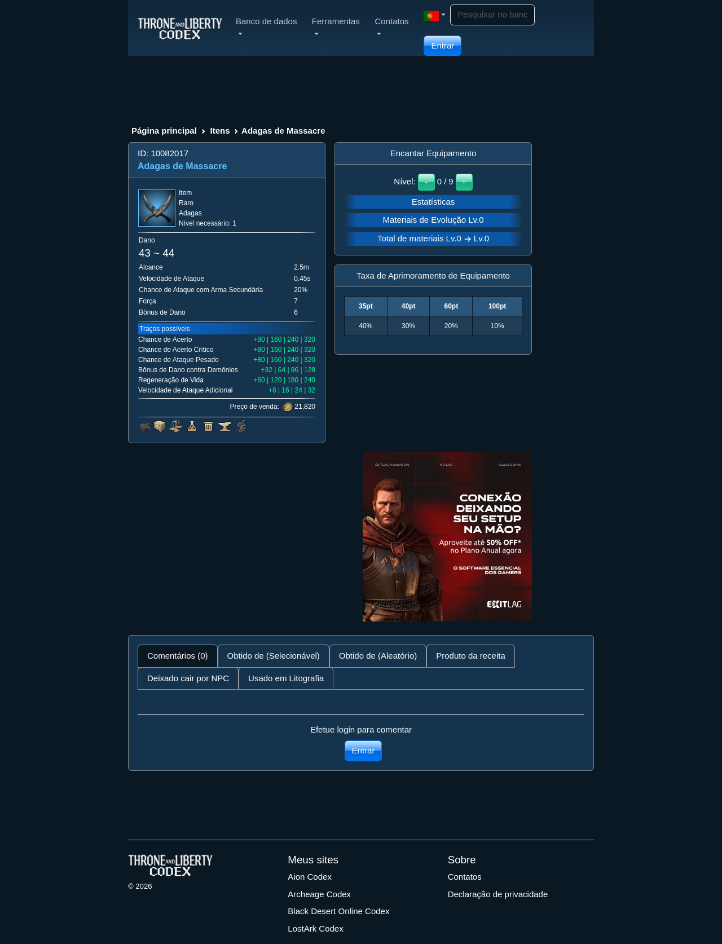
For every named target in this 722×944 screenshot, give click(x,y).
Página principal (164, 130)
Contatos (465, 876)
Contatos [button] (391, 25)
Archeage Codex (319, 894)
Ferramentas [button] (336, 25)
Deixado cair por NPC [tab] (188, 678)
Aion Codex (310, 876)
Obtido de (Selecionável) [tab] (273, 655)
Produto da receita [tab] (470, 655)
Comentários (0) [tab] (177, 655)
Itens (220, 130)
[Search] (492, 15)
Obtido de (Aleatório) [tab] (378, 655)
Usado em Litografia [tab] (286, 678)
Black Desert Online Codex (338, 911)
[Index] (180, 28)
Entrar (442, 45)
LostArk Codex (315, 928)
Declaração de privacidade (498, 894)
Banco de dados (266, 25)
